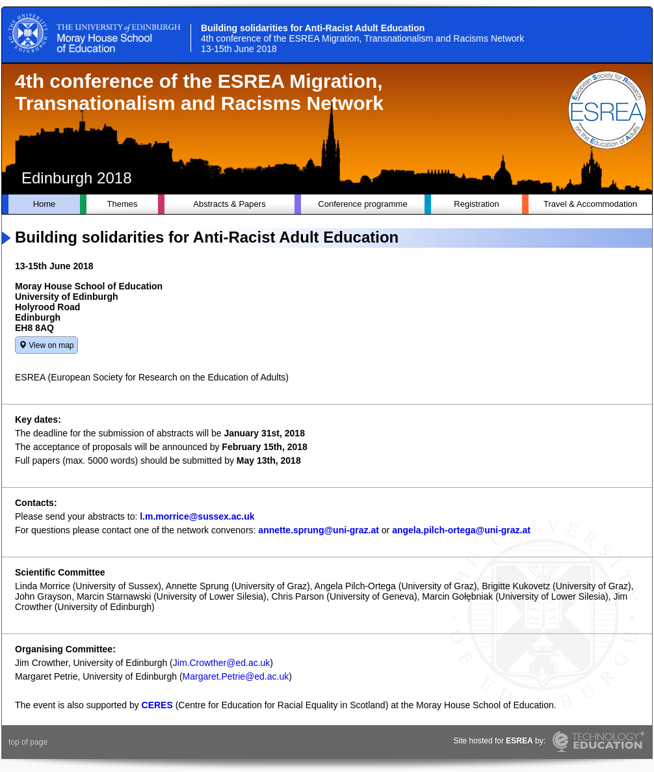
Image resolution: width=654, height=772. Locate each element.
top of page (27, 742)
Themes (122, 204)
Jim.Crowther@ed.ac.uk (221, 663)
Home (44, 204)
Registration (476, 204)
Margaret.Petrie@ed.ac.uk (236, 676)
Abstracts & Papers (229, 204)
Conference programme (362, 204)
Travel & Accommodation (590, 204)
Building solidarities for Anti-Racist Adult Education (362, 38)
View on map (46, 345)
